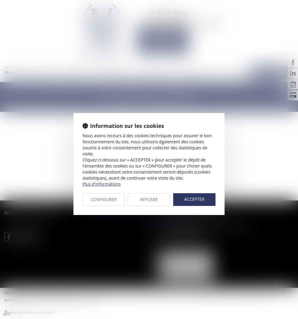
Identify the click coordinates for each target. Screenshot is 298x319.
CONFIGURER (104, 199)
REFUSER (149, 199)
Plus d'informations (102, 184)
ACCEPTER (194, 199)
